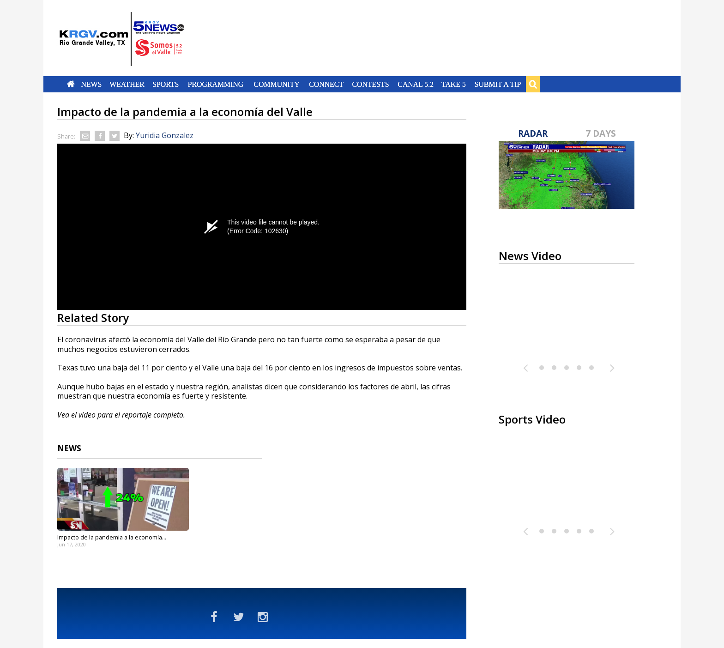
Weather (127, 84)
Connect (326, 84)
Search (533, 84)
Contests (370, 84)
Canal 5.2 (416, 84)
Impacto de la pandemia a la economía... (111, 537)
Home (71, 84)
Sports (165, 84)
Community (277, 84)
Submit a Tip (497, 84)
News (91, 84)
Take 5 (453, 84)
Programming (216, 84)
